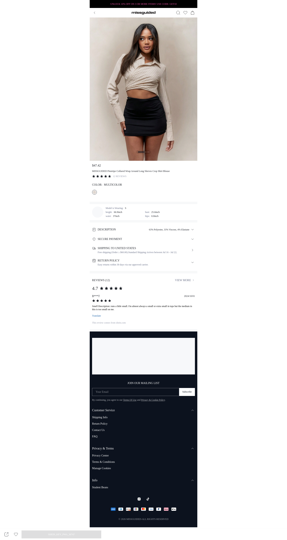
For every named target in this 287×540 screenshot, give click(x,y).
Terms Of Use (129, 400)
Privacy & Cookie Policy (153, 400)
